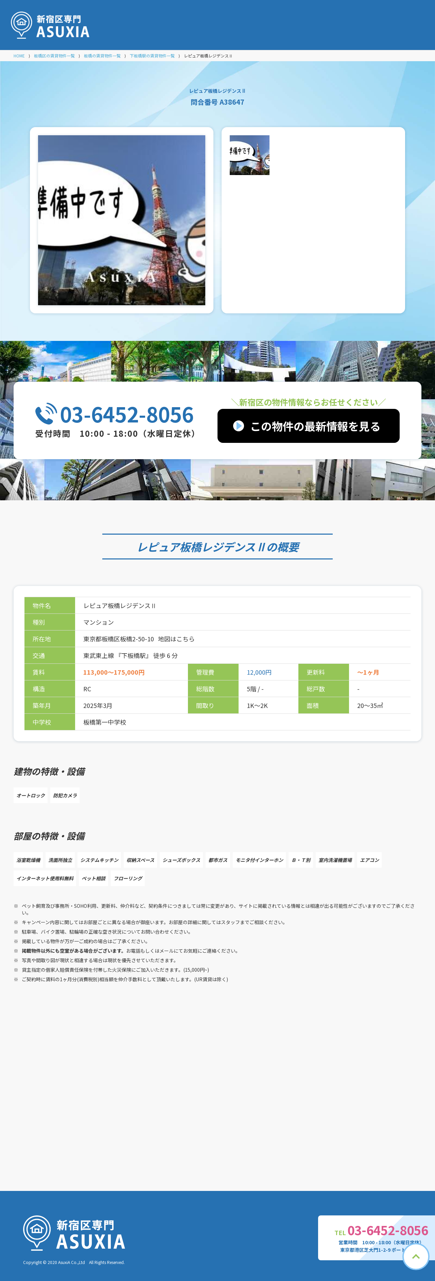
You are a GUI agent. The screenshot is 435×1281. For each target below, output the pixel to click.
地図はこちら (176, 638)
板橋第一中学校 (104, 721)
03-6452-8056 (127, 413)
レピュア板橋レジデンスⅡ (201, 546)
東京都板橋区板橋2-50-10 (119, 638)
